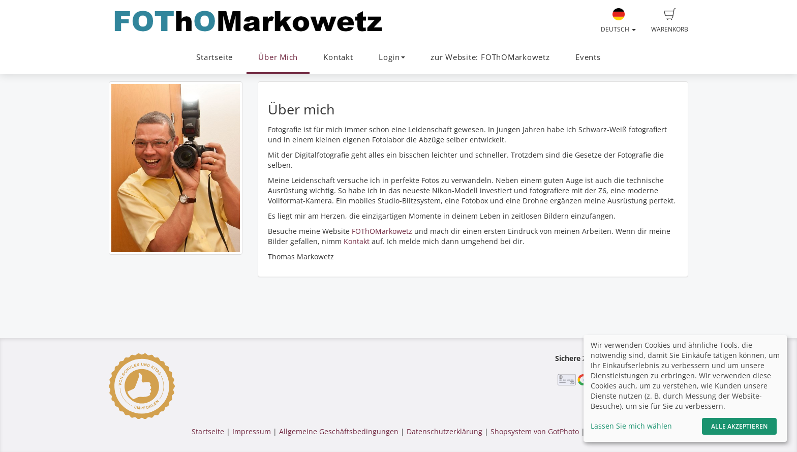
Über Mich (278, 57)
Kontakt (338, 57)
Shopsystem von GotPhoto (535, 431)
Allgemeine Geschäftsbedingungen (338, 431)
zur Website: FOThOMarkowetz (490, 57)
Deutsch (618, 21)
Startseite (214, 57)
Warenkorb (669, 21)
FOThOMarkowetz (382, 231)
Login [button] (392, 57)
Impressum (251, 431)
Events (588, 57)
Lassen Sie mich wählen (631, 426)
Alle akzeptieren (739, 426)
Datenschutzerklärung (444, 431)
